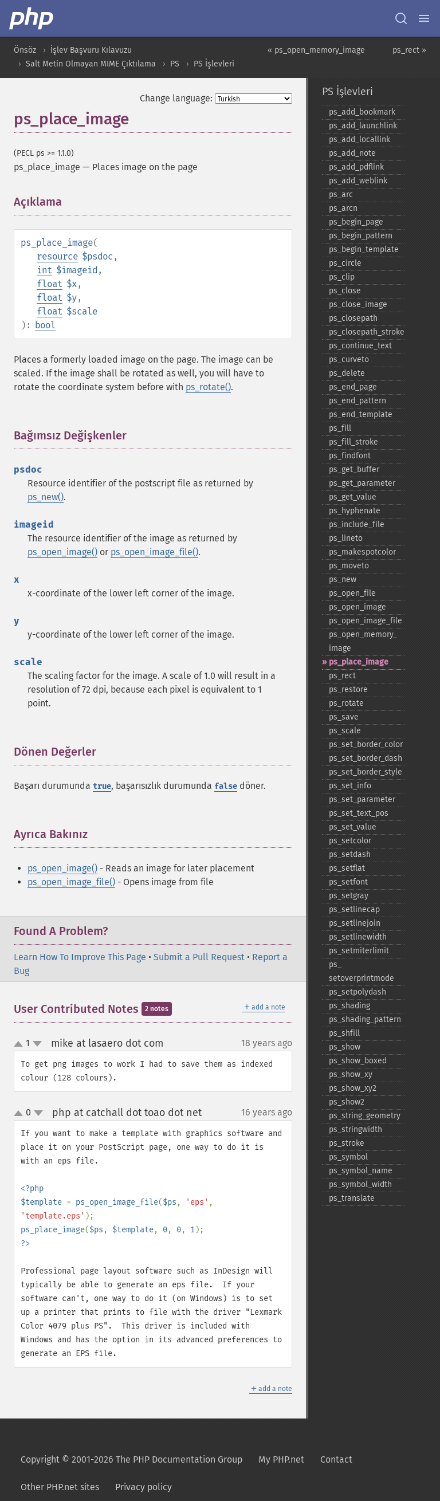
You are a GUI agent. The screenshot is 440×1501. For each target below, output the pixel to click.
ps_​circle (345, 263)
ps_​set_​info (350, 786)
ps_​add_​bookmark (362, 112)
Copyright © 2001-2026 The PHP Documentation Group (131, 1459)
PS (174, 64)
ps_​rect (342, 676)
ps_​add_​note (352, 153)
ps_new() (46, 497)
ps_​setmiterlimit (359, 951)
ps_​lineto (346, 538)
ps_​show (344, 1047)
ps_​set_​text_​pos (358, 813)
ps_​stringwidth (355, 1129)
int (44, 270)
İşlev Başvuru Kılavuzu (91, 50)
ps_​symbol (348, 1157)
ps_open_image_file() (154, 552)
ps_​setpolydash (357, 992)
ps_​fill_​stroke (353, 442)
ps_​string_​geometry (364, 1116)
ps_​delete (347, 373)
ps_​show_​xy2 (352, 1088)
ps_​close (345, 291)
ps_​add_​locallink (359, 139)
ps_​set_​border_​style (365, 772)
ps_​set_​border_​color (366, 744)
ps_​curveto (349, 359)
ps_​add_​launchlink (363, 126)
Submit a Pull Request (199, 957)
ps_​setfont (348, 882)
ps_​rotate (346, 703)
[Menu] (423, 18)
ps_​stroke (346, 1143)
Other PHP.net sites (60, 1487)
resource (57, 256)
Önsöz (25, 50)
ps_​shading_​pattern (365, 1019)
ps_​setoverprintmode (361, 971)
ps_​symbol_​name (360, 1171)
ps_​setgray (348, 896)
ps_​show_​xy (350, 1074)
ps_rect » (409, 50)
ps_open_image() (62, 552)
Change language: (176, 98)
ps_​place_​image (358, 662)
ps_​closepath (353, 318)
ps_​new (342, 579)
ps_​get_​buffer (354, 469)
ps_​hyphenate (354, 511)
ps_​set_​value (352, 827)
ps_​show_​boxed (358, 1061)
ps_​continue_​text (360, 346)
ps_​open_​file (352, 593)
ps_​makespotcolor (362, 552)
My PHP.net (281, 1459)
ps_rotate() (208, 387)
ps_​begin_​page (356, 222)
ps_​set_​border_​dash (365, 758)
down (37, 1044)
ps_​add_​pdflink (356, 167)
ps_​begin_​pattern (360, 236)
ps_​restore (348, 689)
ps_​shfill (344, 1033)
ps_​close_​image (358, 304)
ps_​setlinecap (354, 909)
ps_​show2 (346, 1102)
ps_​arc (341, 194)
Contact (336, 1459)
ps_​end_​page (353, 387)
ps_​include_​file (356, 524)
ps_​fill (340, 428)
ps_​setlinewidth (358, 937)
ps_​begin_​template (364, 249)
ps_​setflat (347, 868)
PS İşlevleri (214, 64)
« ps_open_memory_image (316, 50)
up (20, 1044)
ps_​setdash (350, 854)
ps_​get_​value (352, 497)
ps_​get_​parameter (362, 483)
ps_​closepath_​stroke (366, 332)
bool (45, 325)
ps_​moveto (349, 566)
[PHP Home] (32, 18)
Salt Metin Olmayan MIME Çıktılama (91, 64)
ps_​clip (342, 277)
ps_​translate (352, 1198)
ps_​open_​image (357, 607)
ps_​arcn (343, 208)
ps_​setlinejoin (354, 923)
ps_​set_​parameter (362, 799)
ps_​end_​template (360, 414)
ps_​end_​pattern (357, 401)
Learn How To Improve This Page (80, 957)
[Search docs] (401, 18)
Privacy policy (143, 1487)
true (102, 786)
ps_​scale (345, 731)
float (49, 283)
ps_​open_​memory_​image (363, 641)
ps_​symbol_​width (360, 1184)
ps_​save (344, 717)
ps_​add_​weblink (358, 181)
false (225, 786)
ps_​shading (349, 1006)
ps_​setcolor (350, 841)
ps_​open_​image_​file (365, 621)
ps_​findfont (350, 456)
